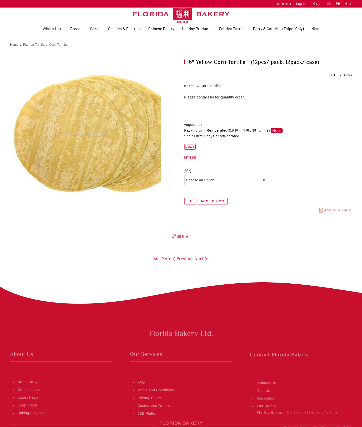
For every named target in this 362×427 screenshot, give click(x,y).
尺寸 (188, 171)
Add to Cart (213, 200)
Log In (301, 4)
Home (14, 44)
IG (329, 4)
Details (190, 146)
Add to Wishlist (335, 210)
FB (338, 4)
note (277, 130)
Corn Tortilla (58, 44)
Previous (182, 258)
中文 (348, 4)
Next (202, 258)
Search (284, 3)
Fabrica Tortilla (34, 44)
